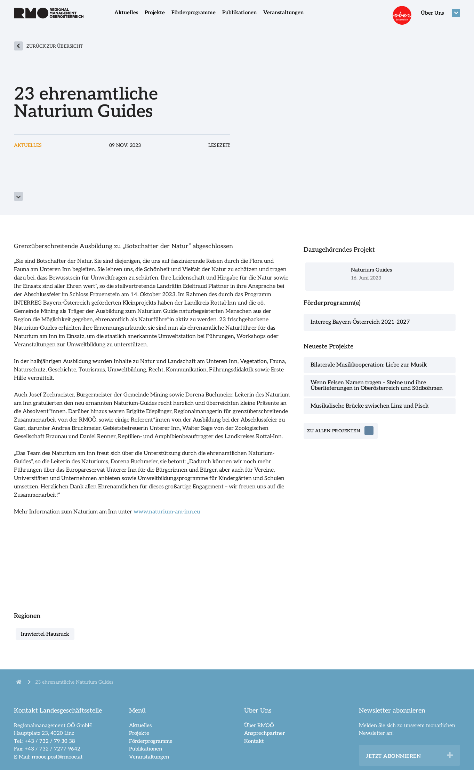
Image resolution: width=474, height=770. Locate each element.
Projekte (139, 733)
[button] (450, 755)
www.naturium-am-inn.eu (167, 512)
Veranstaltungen (149, 757)
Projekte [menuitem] (155, 12)
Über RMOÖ (259, 725)
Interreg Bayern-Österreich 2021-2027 (360, 322)
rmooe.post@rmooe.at (57, 757)
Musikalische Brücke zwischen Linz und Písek (369, 406)
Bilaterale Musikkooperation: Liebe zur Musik (369, 365)
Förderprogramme (150, 741)
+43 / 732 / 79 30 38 (50, 741)
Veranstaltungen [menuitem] (283, 12)
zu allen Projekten (333, 431)
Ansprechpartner (264, 733)
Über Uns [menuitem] (432, 13)
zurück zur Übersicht (54, 46)
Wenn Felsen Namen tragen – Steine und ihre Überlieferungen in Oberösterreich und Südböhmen (377, 385)
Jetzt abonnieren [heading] (393, 756)
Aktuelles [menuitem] (126, 12)
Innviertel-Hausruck (45, 634)
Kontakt (254, 741)
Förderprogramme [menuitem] (193, 12)
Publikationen (145, 749)
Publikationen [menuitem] (239, 12)
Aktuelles (140, 725)
